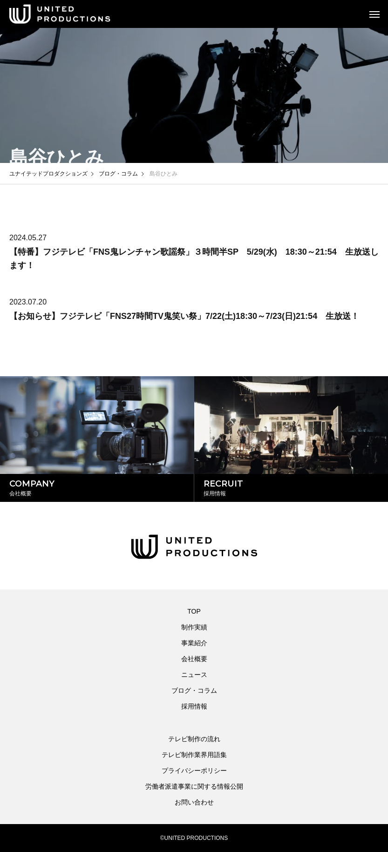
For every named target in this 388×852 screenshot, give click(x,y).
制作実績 (194, 627)
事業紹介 (194, 643)
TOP (194, 611)
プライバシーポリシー (194, 770)
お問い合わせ (194, 802)
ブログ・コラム (194, 690)
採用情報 (194, 706)
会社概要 (194, 659)
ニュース (194, 674)
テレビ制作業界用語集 (194, 754)
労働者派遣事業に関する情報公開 (194, 786)
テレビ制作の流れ (194, 739)
